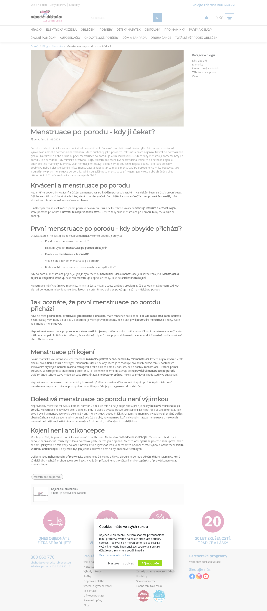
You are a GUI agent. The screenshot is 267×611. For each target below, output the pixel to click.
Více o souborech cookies (114, 555)
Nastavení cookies (121, 563)
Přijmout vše (150, 563)
